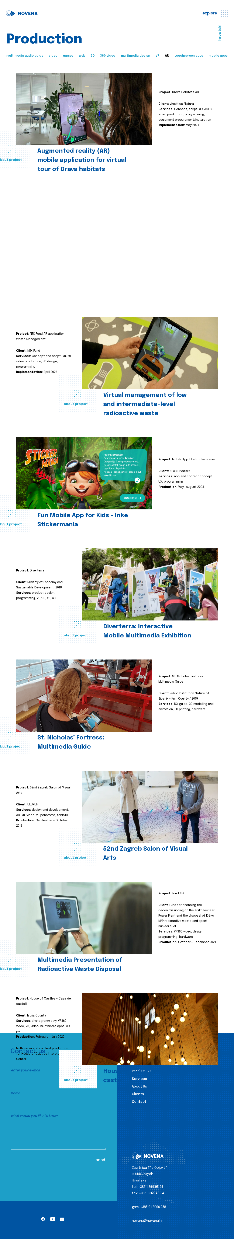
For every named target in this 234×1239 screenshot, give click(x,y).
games (68, 55)
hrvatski (219, 33)
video (53, 55)
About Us (139, 1086)
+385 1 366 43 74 (151, 1193)
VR (157, 55)
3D (92, 55)
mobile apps (218, 55)
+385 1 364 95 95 (150, 1187)
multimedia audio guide (24, 55)
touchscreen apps (188, 55)
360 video (107, 55)
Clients (138, 1094)
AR (167, 55)
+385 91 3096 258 (153, 1207)
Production (141, 1071)
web (82, 55)
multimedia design (135, 55)
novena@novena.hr (147, 1221)
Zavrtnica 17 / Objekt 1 (150, 1168)
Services (139, 1079)
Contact (139, 1102)
